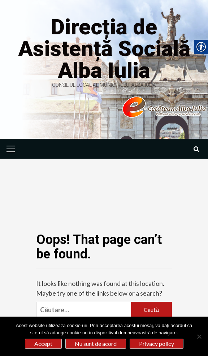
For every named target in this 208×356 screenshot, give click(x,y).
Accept (43, 343)
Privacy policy (156, 343)
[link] (134, 107)
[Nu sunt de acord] (199, 336)
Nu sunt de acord (96, 343)
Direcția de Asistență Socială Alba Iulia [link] (104, 48)
